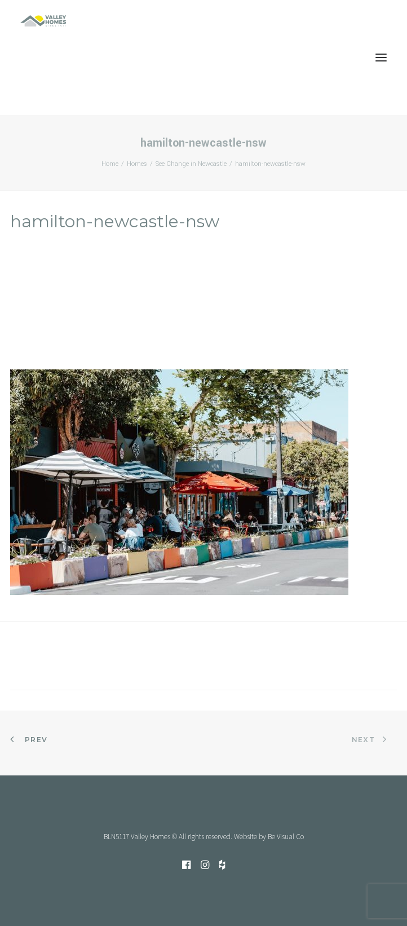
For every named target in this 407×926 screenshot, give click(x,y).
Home (109, 164)
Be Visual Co (286, 836)
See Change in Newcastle (191, 164)
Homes (137, 164)
